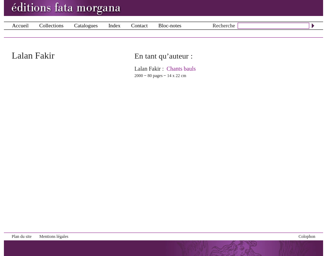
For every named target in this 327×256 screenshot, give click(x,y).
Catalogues (86, 25)
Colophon (307, 236)
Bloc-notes (169, 25)
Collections (51, 25)
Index (115, 25)
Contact (139, 25)
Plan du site (22, 236)
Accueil (20, 25)
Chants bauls (181, 69)
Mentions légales (53, 236)
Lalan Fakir (147, 69)
